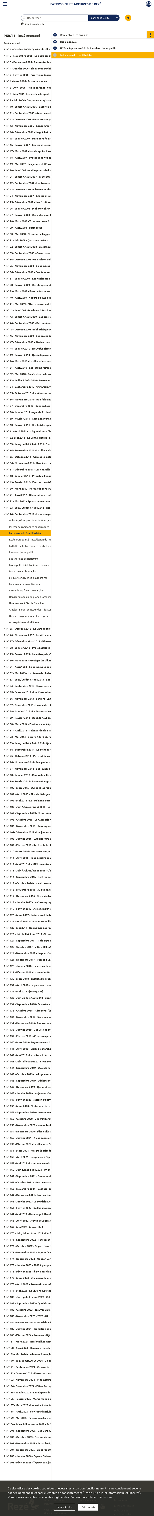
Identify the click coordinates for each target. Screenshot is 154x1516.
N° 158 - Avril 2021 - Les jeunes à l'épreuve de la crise (37, 1156)
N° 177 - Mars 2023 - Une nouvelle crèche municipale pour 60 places (42, 1277)
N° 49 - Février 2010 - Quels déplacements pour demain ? (39, 354)
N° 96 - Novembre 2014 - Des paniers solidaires (34, 762)
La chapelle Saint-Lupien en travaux (29, 564)
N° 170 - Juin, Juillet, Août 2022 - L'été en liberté (34, 1233)
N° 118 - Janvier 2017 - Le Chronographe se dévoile (36, 902)
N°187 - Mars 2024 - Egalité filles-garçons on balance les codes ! (42, 1341)
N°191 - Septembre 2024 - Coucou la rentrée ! (33, 1367)
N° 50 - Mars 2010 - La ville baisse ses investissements (38, 361)
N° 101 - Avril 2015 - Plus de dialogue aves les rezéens (38, 794)
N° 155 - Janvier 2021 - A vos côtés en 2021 (31, 1137)
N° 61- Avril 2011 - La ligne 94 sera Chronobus (33, 431)
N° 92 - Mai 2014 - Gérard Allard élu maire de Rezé (36, 736)
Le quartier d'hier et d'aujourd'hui (28, 577)
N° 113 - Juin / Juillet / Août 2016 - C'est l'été (32, 870)
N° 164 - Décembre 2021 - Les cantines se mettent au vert (40, 1195)
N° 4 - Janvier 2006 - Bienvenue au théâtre (31, 68)
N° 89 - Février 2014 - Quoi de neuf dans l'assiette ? (36, 717)
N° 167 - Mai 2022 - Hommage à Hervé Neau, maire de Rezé (41, 1214)
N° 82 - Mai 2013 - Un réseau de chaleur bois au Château (39, 673)
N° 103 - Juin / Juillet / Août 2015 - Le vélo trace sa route (40, 806)
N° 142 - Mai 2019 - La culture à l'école (29, 1055)
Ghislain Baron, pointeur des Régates (30, 609)
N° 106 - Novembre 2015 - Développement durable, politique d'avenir (42, 825)
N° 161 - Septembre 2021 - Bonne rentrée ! (31, 1176)
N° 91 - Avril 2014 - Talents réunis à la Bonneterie (35, 730)
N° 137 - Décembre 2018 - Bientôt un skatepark (34, 1023)
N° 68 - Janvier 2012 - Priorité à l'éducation (31, 475)
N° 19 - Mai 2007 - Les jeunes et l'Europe (30, 163)
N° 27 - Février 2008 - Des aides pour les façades (35, 214)
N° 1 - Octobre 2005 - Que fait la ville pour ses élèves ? (38, 49)
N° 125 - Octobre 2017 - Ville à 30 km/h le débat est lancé (40, 946)
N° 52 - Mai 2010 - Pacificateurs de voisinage (32, 374)
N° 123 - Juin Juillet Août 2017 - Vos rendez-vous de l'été (40, 934)
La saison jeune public (21, 552)
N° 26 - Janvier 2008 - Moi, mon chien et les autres (36, 208)
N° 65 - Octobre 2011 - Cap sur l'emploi (29, 456)
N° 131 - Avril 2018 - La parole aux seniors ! (31, 985)
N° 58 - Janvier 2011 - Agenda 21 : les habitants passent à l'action (42, 412)
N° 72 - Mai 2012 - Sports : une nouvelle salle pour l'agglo (40, 501)
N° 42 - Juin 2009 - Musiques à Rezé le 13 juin (32, 310)
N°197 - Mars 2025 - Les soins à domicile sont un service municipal (42, 1405)
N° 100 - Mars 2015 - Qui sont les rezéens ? (31, 787)
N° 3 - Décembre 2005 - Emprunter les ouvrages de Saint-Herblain (42, 62)
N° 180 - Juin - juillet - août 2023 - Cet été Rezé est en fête (40, 1296)
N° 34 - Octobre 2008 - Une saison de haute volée (35, 259)
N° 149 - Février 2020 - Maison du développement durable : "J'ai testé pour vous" (42, 1099)
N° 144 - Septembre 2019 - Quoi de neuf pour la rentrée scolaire (42, 1067)
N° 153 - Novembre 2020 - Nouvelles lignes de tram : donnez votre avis (42, 1125)
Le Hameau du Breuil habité (25, 533)
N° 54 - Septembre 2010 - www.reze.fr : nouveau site (37, 386)
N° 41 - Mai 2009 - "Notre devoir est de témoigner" (36, 304)
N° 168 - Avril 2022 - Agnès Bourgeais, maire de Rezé (37, 1220)
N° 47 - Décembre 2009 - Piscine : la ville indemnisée (37, 342)
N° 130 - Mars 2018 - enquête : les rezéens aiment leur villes (41, 978)
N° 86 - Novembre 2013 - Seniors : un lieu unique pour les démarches (42, 698)
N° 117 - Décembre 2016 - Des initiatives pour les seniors (40, 895)
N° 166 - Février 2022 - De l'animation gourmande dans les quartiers (42, 1207)
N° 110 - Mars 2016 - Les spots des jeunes (30, 851)
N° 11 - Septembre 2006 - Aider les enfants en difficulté (39, 113)
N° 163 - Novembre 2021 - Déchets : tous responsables (38, 1188)
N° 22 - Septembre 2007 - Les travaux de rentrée (35, 183)
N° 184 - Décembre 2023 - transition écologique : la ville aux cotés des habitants (42, 1322)
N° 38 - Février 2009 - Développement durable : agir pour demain (42, 284)
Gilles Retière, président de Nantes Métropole (35, 520)
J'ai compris (88, 1507)
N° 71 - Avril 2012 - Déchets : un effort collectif (34, 494)
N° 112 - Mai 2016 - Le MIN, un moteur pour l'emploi (37, 864)
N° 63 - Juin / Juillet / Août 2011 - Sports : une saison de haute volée (42, 444)
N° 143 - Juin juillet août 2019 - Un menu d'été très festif (39, 1061)
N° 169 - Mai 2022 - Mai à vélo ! (24, 1226)
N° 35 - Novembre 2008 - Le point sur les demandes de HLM (41, 265)
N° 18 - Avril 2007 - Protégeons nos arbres (31, 157)
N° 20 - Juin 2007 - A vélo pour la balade (29, 170)
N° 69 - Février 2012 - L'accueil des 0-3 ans (31, 482)
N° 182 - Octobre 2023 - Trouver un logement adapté (37, 1309)
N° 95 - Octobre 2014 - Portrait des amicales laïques (37, 755)
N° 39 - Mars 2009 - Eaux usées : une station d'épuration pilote (42, 291)
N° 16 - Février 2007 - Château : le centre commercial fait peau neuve (42, 144)
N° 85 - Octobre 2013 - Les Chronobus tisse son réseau (38, 692)
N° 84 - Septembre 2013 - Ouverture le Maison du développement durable (42, 685)
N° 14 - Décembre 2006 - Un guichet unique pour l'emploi (39, 132)
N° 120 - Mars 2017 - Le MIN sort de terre (30, 915)
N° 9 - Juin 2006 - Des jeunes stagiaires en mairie (35, 100)
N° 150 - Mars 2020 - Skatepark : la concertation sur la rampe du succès (42, 1106)
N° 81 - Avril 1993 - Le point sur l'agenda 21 (31, 666)
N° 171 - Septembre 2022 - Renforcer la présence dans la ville (42, 1239)
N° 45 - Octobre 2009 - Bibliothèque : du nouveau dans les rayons (42, 329)
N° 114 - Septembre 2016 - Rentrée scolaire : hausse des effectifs (42, 876)
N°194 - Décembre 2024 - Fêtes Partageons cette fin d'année (42, 1386)
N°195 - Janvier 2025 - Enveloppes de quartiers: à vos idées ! (42, 1392)
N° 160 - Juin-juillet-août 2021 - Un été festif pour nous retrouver (42, 1169)
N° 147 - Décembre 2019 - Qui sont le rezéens (33, 1086)
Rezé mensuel (12, 43)
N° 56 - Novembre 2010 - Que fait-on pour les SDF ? (36, 399)
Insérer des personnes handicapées (29, 526)
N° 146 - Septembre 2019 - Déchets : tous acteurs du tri (38, 1080)
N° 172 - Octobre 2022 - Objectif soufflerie (31, 1246)
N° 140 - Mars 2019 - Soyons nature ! (28, 1042)
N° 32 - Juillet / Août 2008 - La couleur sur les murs (36, 246)
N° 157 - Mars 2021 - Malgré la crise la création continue (39, 1150)
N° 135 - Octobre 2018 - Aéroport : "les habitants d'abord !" (41, 1010)
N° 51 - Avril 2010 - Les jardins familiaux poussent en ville (40, 367)
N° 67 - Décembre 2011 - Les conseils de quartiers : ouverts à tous (42, 469)
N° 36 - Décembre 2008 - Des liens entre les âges (34, 272)
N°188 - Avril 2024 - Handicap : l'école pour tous (34, 1347)
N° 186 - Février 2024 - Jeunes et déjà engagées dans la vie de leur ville (42, 1335)
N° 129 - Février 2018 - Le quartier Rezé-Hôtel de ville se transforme (42, 972)
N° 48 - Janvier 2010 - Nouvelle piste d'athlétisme (35, 348)
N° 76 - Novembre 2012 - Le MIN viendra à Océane (36, 635)
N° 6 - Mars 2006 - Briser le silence (26, 81)
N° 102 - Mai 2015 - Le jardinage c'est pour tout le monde (40, 800)
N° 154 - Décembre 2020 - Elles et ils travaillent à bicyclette (41, 1131)
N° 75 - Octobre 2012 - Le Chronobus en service (34, 628)
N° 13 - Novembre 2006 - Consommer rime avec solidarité (40, 125)
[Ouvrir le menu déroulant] (5, 4)
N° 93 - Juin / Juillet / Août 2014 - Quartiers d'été (35, 743)
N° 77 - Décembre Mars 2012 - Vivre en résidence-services (40, 641)
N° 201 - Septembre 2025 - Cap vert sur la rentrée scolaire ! (41, 1430)
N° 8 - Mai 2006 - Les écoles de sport (27, 93)
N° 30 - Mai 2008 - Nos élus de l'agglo (28, 234)
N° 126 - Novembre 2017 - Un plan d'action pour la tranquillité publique (42, 953)
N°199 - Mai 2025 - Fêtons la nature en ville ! (32, 1417)
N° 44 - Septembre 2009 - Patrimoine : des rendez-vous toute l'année (42, 323)
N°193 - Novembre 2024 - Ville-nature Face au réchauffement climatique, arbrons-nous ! (42, 1379)
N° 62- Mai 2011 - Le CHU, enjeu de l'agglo (31, 437)
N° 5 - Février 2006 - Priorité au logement (30, 74)
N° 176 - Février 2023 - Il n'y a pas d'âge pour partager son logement (42, 1271)
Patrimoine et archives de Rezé (75, 4)
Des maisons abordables (22, 571)
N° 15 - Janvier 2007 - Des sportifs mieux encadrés (36, 138)
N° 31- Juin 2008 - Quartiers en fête (27, 240)
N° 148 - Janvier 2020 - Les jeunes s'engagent (33, 1093)
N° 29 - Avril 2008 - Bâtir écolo (24, 227)
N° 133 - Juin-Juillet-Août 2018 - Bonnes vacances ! (36, 997)
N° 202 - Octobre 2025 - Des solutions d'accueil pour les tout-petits (42, 1437)
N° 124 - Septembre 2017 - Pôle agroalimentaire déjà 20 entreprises (42, 940)
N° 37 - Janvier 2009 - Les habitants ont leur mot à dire (38, 278)
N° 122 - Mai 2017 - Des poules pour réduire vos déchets (39, 927)
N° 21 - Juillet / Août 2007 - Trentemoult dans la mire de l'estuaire (42, 176)
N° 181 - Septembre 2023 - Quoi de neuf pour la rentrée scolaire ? (42, 1303)
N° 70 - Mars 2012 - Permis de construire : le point (35, 488)
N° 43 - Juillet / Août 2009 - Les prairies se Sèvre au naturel (41, 316)
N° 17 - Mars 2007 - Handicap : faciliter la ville (33, 151)
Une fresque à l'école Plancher (26, 603)
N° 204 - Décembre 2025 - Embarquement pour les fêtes (39, 1449)
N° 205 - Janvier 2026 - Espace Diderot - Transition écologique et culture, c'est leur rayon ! (42, 1456)
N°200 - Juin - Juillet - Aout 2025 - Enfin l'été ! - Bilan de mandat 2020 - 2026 (42, 1424)
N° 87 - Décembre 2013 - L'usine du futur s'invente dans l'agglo (42, 705)
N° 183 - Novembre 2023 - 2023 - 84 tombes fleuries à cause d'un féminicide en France (42, 1316)
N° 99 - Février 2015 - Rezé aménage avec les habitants (39, 781)
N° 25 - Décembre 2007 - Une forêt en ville (31, 202)
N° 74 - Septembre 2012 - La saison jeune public (34, 514)
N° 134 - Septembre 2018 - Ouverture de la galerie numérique (42, 1004)
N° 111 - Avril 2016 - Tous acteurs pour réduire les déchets (41, 857)
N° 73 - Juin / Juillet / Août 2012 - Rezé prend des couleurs (40, 507)
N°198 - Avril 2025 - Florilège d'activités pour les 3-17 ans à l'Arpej (42, 1411)
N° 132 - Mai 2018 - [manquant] (24, 991)
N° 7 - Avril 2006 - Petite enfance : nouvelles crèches (37, 87)
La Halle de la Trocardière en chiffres (30, 545)
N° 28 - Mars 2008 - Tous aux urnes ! (27, 221)
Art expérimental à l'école (24, 622)
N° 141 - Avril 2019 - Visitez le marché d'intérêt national (39, 1048)
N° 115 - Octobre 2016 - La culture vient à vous (34, 883)
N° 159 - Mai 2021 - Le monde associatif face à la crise (38, 1163)
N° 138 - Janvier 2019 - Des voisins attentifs (32, 1029)
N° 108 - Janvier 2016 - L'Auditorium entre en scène (36, 838)
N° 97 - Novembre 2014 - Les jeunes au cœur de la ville (38, 768)
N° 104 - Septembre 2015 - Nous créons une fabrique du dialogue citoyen (42, 813)
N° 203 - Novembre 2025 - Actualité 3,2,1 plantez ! (35, 1443)
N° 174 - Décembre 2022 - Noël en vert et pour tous (36, 1258)
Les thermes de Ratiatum (23, 558)
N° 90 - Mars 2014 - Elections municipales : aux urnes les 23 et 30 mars (42, 724)
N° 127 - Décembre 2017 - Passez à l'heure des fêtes (37, 959)
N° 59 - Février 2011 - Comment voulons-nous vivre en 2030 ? (42, 418)
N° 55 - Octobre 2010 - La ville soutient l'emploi (34, 393)
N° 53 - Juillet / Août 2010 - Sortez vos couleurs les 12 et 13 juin (42, 380)
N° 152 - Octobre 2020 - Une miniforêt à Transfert (36, 1118)
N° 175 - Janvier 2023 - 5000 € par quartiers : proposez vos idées (42, 1265)
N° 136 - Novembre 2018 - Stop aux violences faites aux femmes (42, 1016)
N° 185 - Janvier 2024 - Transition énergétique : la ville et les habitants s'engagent (42, 1328)
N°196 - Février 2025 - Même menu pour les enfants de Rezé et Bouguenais (42, 1398)
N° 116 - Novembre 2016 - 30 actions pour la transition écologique (42, 889)
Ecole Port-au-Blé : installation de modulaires (35, 539)
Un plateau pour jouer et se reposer (29, 615)
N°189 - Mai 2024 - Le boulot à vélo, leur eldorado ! (36, 1354)
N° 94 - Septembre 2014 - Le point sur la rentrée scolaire (39, 749)
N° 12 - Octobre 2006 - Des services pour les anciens (37, 119)
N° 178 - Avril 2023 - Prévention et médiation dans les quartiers (42, 1284)
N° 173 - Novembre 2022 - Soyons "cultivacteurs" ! (36, 1252)
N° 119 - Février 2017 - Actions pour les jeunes (33, 908)
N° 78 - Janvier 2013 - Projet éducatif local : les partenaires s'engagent (42, 647)
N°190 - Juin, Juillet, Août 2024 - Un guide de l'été (35, 1360)
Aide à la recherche (35, 24)
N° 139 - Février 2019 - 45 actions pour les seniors (36, 1036)
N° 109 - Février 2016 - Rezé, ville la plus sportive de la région (42, 845)
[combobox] (104, 18)
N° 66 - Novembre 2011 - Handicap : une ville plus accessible (41, 463)
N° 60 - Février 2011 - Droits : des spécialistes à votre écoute (42, 424)
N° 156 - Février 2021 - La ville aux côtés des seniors (37, 1144)
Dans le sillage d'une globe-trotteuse (30, 596)
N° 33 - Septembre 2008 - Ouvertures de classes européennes (42, 253)
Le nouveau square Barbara (24, 584)
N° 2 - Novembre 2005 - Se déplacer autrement (34, 55)
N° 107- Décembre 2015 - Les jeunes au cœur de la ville (38, 832)
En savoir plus (64, 1507)
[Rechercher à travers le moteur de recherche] (56, 18)
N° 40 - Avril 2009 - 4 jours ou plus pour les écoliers (36, 297)
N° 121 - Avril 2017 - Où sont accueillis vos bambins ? (37, 921)
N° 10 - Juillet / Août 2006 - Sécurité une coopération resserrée (42, 106)
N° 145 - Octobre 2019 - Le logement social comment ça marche (42, 1074)
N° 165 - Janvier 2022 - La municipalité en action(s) (36, 1201)
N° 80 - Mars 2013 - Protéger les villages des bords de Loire (41, 660)
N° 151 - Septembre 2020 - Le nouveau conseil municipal (39, 1112)
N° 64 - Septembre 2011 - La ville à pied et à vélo (34, 450)
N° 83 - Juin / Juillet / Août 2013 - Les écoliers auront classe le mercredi (42, 679)
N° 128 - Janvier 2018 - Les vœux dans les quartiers (36, 966)
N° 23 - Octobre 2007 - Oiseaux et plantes (31, 189)
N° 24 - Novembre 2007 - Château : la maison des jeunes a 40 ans (42, 195)
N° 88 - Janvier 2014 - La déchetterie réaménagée (35, 711)
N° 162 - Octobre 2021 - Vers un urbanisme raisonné (37, 1182)
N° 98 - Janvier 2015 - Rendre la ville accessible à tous (38, 775)
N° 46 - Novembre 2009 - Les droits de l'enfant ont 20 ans (40, 335)
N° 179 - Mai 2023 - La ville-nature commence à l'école (38, 1290)
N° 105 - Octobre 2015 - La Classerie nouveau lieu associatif (42, 819)
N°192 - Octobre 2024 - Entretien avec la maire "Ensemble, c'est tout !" (42, 1373)
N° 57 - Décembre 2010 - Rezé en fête (28, 405)
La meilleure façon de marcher (26, 590)
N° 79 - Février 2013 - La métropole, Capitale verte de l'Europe (42, 654)
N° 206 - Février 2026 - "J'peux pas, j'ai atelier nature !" (38, 1462)
